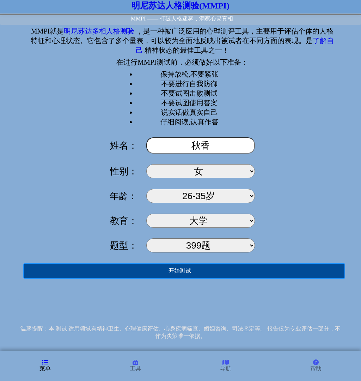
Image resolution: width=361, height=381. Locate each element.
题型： (123, 245)
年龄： (125, 196)
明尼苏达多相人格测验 (99, 31)
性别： (123, 171)
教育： (123, 221)
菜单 (45, 365)
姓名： (123, 146)
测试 (61, 329)
